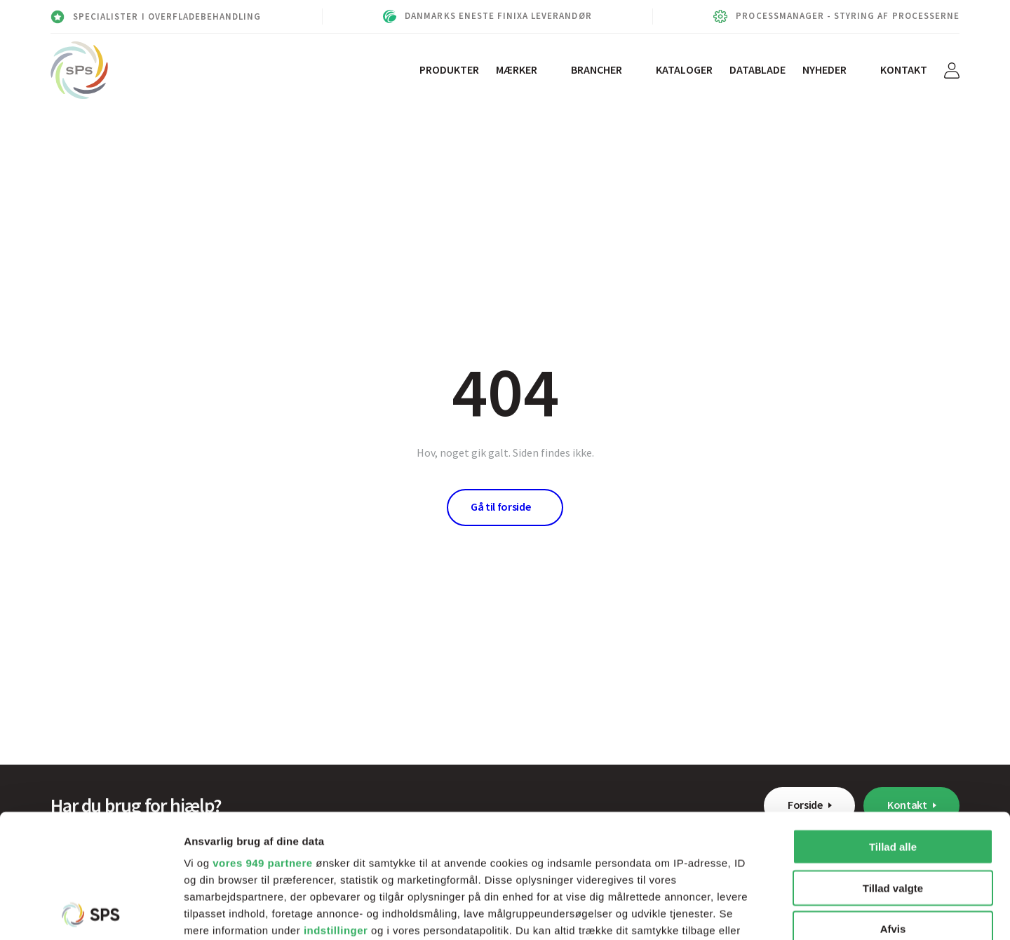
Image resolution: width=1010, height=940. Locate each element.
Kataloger (684, 69)
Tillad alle (893, 724)
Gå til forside (501, 506)
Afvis (893, 806)
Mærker (516, 69)
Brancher (596, 69)
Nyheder (824, 69)
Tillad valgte (893, 764)
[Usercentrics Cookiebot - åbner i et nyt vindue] (90, 912)
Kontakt (903, 69)
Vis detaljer (729, 912)
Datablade (757, 69)
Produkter (449, 69)
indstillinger (336, 807)
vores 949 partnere (262, 740)
